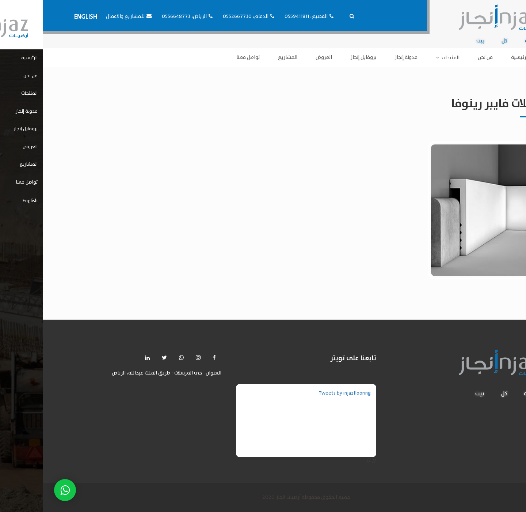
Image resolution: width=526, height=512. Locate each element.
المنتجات (407, 58)
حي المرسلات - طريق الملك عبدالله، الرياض (114, 373)
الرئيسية (477, 57)
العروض (280, 57)
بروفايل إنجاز (320, 57)
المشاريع (244, 57)
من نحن (442, 57)
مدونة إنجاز (362, 57)
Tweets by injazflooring (301, 393)
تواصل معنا (205, 57)
